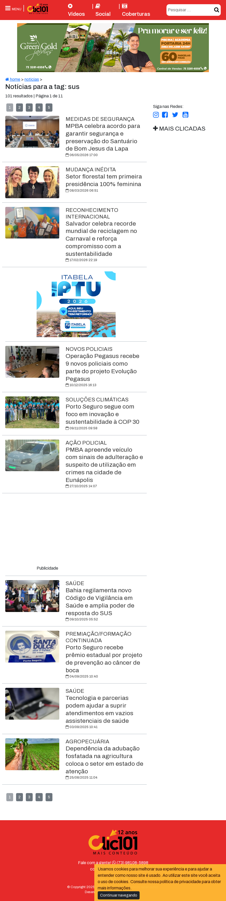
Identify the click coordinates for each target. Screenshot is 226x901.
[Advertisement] (76, 530)
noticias (31, 79)
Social (103, 10)
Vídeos (76, 10)
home (12, 79)
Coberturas (136, 10)
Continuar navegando (118, 895)
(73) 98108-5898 (130, 862)
